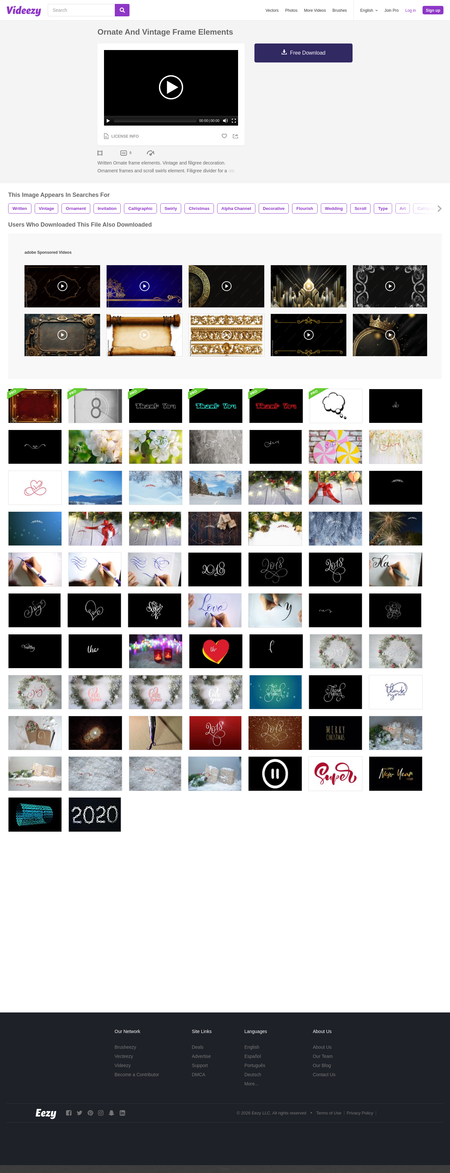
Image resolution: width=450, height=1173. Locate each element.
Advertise (201, 1056)
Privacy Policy (360, 1113)
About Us (322, 1047)
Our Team (323, 1056)
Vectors (272, 10)
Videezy (122, 1065)
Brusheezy (125, 1047)
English (251, 1047)
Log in (410, 10)
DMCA (198, 1074)
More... (251, 1083)
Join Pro (391, 10)
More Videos (315, 10)
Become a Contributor (136, 1074)
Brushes (340, 10)
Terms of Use (328, 1113)
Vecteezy (123, 1056)
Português (254, 1065)
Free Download (308, 53)
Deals (197, 1047)
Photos (291, 10)
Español (252, 1056)
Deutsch (252, 1074)
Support (200, 1065)
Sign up (433, 10)
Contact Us (324, 1074)
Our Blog (322, 1065)
